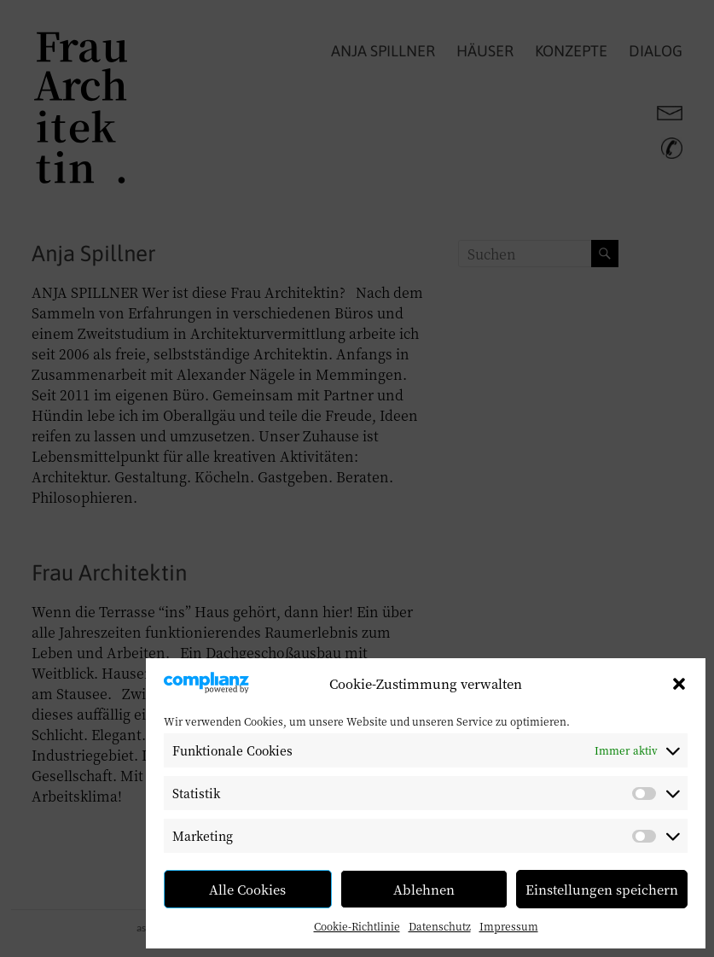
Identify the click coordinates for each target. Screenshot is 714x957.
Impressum (508, 926)
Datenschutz (440, 926)
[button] (679, 683)
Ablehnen (424, 889)
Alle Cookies (247, 889)
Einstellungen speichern (601, 889)
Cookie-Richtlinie (357, 926)
